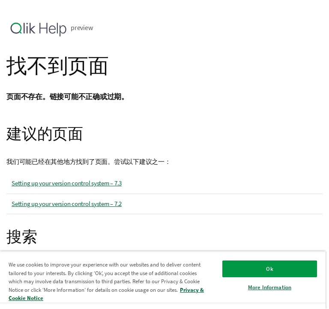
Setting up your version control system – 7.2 (67, 204)
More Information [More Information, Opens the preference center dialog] (269, 287)
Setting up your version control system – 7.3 (67, 183)
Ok (269, 269)
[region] (163, 280)
